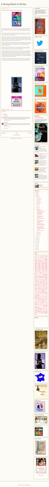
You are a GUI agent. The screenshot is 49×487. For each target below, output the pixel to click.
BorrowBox (36, 278)
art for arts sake (40, 257)
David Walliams (40, 282)
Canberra (36, 279)
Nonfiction (42, 299)
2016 (37, 236)
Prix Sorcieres (45, 302)
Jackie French (37, 291)
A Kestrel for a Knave (40, 230)
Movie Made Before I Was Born (42, 298)
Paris (43, 301)
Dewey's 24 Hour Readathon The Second (41, 211)
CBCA (27, 110)
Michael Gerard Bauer (42, 297)
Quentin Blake (39, 303)
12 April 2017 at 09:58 (7, 120)
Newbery (39, 299)
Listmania (37, 295)
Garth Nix (46, 286)
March (38, 232)
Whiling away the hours (39, 313)
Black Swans (41, 174)
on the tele (40, 301)
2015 (37, 238)
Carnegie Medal (41, 279)
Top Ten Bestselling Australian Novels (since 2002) (41, 228)
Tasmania (39, 310)
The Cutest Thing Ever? (43, 160)
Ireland (46, 290)
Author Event (45, 271)
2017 (37, 196)
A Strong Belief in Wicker (13, 4)
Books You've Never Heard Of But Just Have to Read (41, 276)
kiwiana (40, 293)
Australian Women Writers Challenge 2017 (19, 110)
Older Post (30, 133)
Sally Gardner (39, 306)
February (38, 233)
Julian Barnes (38, 292)
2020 (37, 192)
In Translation (42, 290)
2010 (37, 245)
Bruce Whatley (41, 278)
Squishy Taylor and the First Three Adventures (41, 224)
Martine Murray (45, 296)
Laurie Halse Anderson (39, 294)
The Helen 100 (39, 214)
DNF (38, 283)
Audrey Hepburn (40, 259)
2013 (37, 241)
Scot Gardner (42, 307)
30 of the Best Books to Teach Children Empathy (40, 221)
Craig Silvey (43, 281)
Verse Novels (38, 311)
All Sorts (40, 256)
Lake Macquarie (44, 293)
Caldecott (46, 278)
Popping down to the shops (39, 302)
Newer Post (4, 133)
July (37, 204)
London (46, 295)
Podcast (46, 301)
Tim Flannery (44, 310)
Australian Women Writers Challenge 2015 (41, 266)
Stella (38, 309)
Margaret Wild (37, 296)
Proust (36, 303)
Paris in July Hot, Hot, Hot (43, 167)
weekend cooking (43, 312)
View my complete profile (43, 187)
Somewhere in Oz (41, 308)
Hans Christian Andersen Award (41, 288)
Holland (46, 288)
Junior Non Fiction (43, 292)
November (38, 199)
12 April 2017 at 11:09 (7, 126)
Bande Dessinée (37, 272)
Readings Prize (12, 29)
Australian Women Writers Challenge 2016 (41, 267)
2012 (37, 242)
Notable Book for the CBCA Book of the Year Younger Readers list (11, 30)
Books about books (44, 272)
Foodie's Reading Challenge (40, 285)
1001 (36, 255)
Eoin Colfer (40, 284)
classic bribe (39, 280)
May (37, 207)
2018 (37, 195)
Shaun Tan (45, 307)
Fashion (43, 284)
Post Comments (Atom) (18, 138)
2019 (37, 193)
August (38, 203)
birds (40, 272)
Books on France (38, 273)
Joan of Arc (44, 291)
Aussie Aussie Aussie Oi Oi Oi (8, 110)
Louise (5, 122)
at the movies (43, 258)
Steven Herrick (42, 309)
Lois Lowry (42, 295)
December (38, 197)
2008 (37, 248)
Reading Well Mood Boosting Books (40, 213)
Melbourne (37, 297)
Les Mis (45, 294)
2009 (37, 246)
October (38, 200)
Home (17, 133)
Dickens (36, 283)
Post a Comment (5, 128)
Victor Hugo (42, 311)
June (37, 206)
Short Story (36, 308)
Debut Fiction (45, 282)
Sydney (36, 310)
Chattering (36, 280)
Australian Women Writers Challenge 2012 (41, 262)
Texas (41, 310)
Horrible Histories (37, 289)
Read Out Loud (44, 303)
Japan (40, 291)
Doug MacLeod (41, 283)
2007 (37, 249)
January (38, 235)
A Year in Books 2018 (39, 117)
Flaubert (46, 284)
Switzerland (45, 309)
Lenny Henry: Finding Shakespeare (40, 216)
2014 (37, 239)
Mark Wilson (41, 296)
